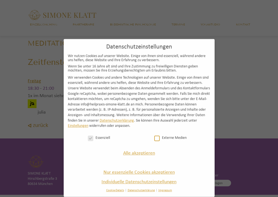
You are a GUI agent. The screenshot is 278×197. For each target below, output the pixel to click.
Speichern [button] (139, 157)
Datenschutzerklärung (117, 116)
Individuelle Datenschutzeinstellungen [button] (139, 176)
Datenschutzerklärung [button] (141, 185)
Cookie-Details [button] (115, 185)
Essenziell (99, 133)
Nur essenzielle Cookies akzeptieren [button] (139, 167)
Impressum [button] (165, 185)
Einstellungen (78, 121)
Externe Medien (170, 133)
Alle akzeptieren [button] (139, 148)
